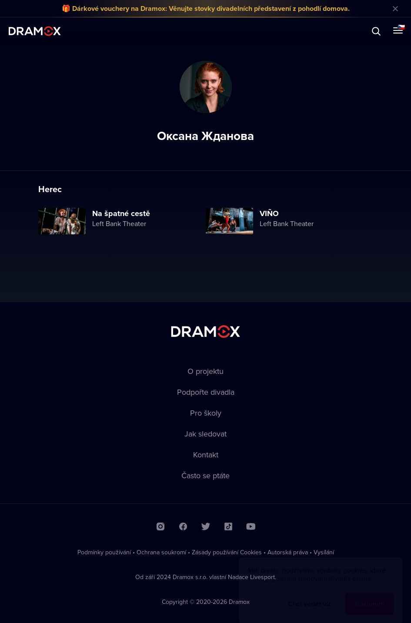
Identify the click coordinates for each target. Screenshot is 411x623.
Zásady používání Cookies (227, 552)
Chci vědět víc (309, 595)
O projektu (205, 371)
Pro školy (205, 412)
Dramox (35, 31)
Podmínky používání (104, 552)
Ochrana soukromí (161, 552)
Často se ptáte (205, 475)
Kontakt (205, 454)
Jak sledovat (205, 433)
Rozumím (369, 595)
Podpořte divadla (205, 391)
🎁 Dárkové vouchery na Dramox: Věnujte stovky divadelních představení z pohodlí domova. (206, 8)
